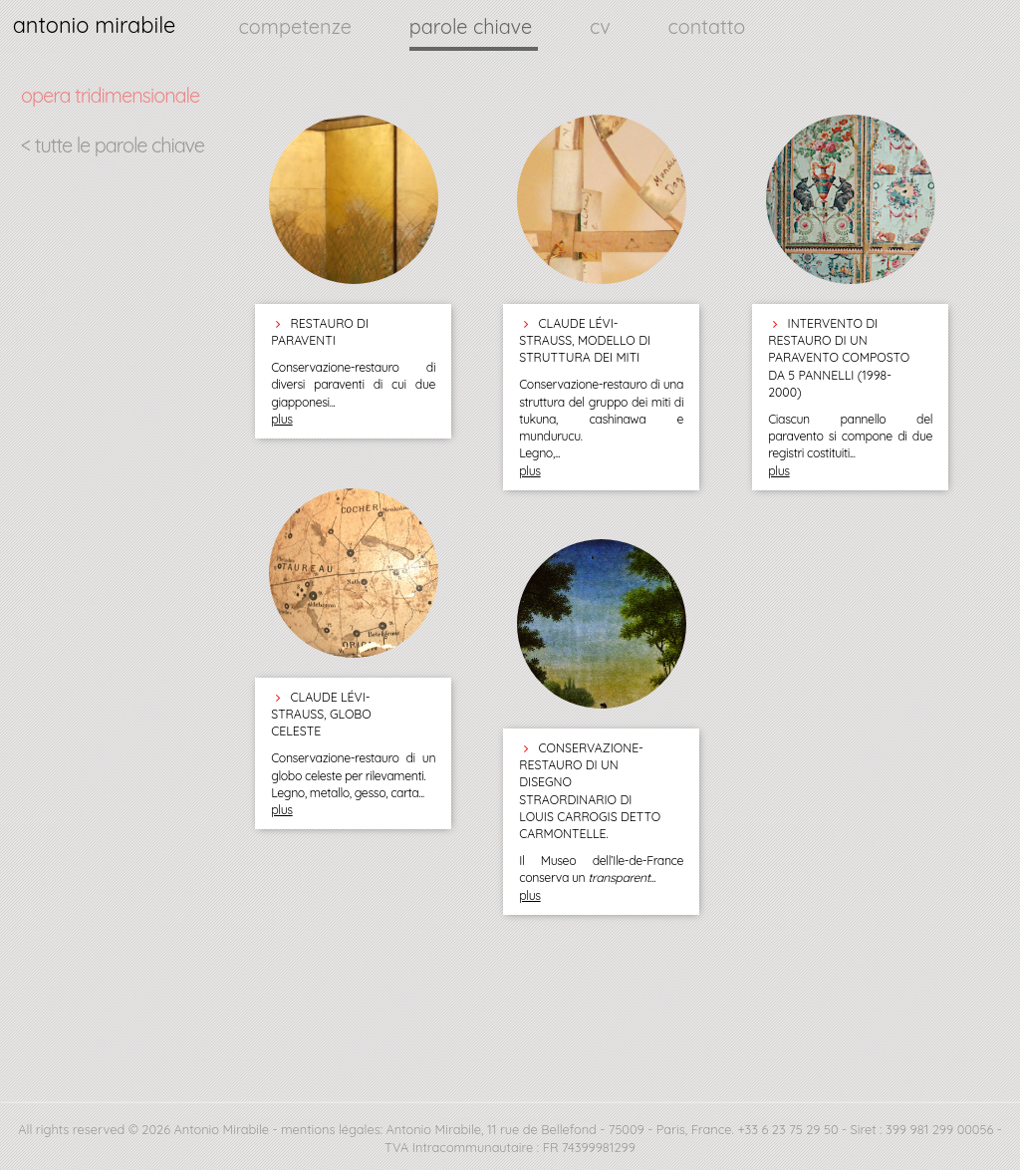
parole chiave (473, 26)
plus (281, 419)
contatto (707, 26)
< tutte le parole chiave (112, 145)
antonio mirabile (94, 24)
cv (603, 26)
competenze (298, 26)
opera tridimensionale (110, 95)
